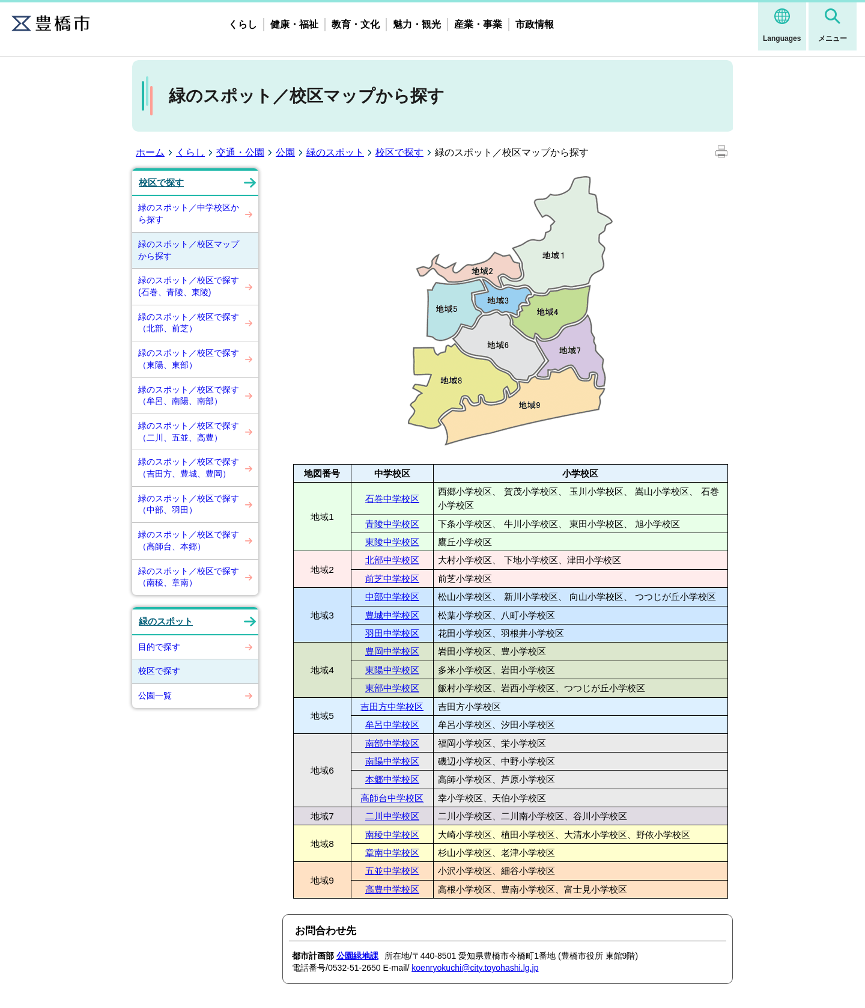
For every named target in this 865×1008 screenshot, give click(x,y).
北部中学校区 (392, 560)
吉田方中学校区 (391, 706)
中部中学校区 (392, 596)
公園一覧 (155, 695)
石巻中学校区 (392, 498)
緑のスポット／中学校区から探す (188, 213)
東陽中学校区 (392, 670)
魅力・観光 (417, 24)
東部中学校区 (392, 688)
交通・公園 (240, 152)
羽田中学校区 (392, 633)
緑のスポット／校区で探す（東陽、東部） (188, 359)
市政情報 (534, 24)
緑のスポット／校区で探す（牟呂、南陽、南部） (188, 395)
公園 (285, 152)
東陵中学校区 (392, 542)
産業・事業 (478, 24)
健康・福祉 (294, 24)
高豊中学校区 (392, 889)
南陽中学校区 (392, 761)
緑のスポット (335, 152)
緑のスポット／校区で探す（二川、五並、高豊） (188, 431)
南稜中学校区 (392, 834)
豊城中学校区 (392, 615)
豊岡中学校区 (392, 651)
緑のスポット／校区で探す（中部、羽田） (188, 504)
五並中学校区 (392, 871)
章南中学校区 (392, 853)
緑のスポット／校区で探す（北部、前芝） (188, 323)
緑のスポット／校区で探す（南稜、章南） (188, 577)
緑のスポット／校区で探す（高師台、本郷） (188, 540)
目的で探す (159, 647)
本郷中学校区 (392, 779)
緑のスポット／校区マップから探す (188, 250)
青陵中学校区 (392, 524)
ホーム (150, 152)
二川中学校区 (392, 816)
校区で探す (399, 152)
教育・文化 (356, 24)
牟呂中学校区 (392, 724)
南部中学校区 (392, 743)
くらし (242, 24)
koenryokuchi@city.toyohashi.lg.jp (474, 968)
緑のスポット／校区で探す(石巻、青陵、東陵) (188, 286)
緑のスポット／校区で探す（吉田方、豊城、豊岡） (188, 467)
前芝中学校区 (392, 578)
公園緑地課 (357, 956)
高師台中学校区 (391, 798)
